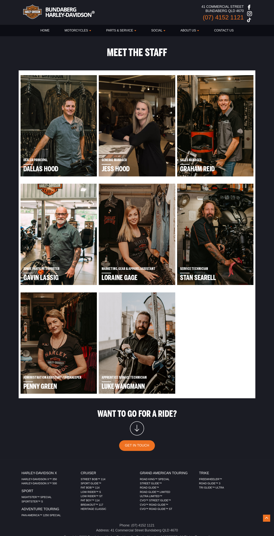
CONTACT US (224, 30)
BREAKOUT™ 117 (92, 488)
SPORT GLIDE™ (91, 467)
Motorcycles (78, 30)
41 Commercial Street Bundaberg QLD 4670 (144, 514)
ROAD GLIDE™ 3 (209, 467)
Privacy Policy (129, 526)
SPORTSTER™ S (32, 485)
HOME (44, 30)
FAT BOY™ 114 (90, 484)
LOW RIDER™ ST (92, 479)
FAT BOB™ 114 (90, 471)
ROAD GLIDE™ (149, 471)
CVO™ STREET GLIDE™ (155, 484)
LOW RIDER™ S (91, 475)
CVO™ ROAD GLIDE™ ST (156, 492)
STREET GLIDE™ (151, 467)
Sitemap (149, 526)
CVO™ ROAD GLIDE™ (154, 488)
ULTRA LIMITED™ (151, 479)
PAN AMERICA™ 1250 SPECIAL (41, 499)
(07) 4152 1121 (143, 509)
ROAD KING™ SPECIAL (155, 462)
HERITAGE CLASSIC (93, 492)
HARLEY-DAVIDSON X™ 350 (39, 462)
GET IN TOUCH (137, 429)
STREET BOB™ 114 (93, 462)
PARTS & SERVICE (121, 30)
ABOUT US (189, 30)
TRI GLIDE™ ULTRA (211, 471)
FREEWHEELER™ (210, 462)
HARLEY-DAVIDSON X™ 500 (39, 467)
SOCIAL (158, 30)
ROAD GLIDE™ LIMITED (155, 475)
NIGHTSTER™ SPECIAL (37, 480)
